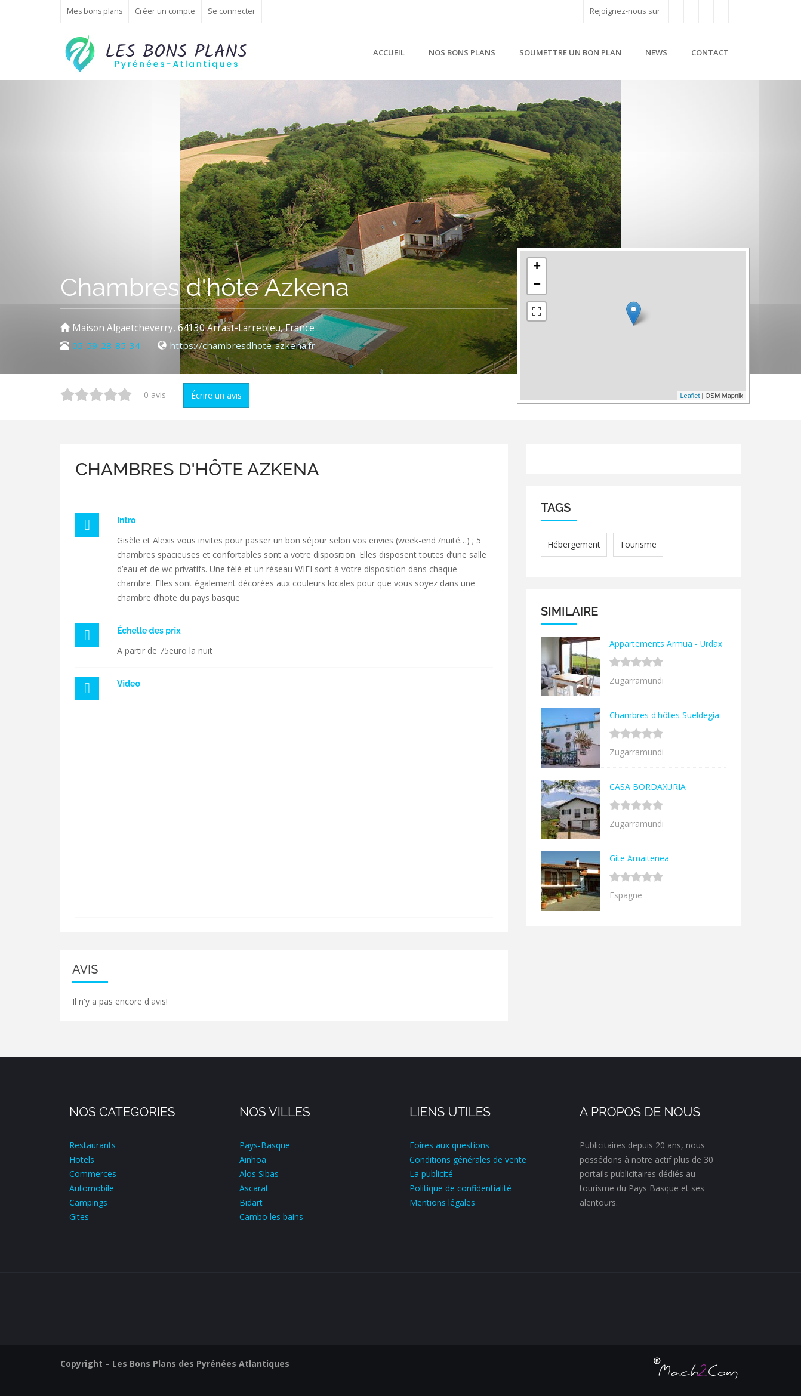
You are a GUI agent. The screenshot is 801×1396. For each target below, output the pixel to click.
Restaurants (92, 1145)
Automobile (91, 1188)
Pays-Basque (264, 1145)
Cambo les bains (271, 1216)
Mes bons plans (95, 11)
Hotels (81, 1159)
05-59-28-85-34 (106, 345)
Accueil (389, 52)
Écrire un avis (216, 395)
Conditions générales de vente (467, 1159)
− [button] (537, 285)
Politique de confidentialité (460, 1188)
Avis (85, 969)
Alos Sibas (259, 1173)
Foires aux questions (449, 1145)
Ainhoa (252, 1159)
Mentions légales (442, 1202)
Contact (710, 52)
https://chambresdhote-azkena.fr (243, 345)
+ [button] (537, 267)
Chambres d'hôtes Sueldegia (664, 715)
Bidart (251, 1202)
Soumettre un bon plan (570, 52)
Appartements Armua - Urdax (666, 643)
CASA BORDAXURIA (647, 786)
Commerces (92, 1173)
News (656, 52)
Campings (88, 1202)
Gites (79, 1216)
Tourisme (638, 544)
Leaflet (690, 395)
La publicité (431, 1173)
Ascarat (254, 1188)
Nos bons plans (462, 52)
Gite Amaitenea (639, 858)
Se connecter (233, 11)
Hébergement (573, 544)
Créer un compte (167, 11)
